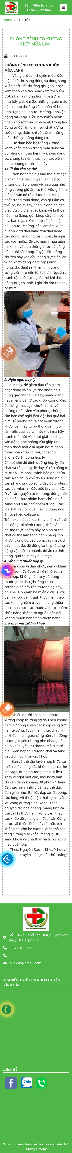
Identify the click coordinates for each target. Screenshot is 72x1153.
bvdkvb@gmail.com (25, 963)
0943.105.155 (21, 947)
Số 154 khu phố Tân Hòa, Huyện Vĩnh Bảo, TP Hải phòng (39, 937)
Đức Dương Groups (47, 1146)
